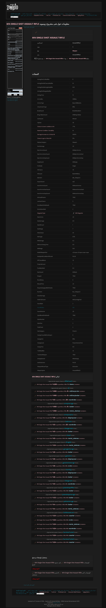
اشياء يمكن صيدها (70, 14)
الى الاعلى (31, 593)
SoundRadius (40, 307)
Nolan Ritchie (56, 603)
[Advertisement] (74, 6)
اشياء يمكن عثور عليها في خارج (55, 14)
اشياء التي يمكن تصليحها (40, 14)
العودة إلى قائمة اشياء (29, 27)
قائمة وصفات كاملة (27, 14)
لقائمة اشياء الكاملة (15, 14)
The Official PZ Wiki (91, 15)
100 (73, 307)
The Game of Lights (12, 100)
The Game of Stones (12, 99)
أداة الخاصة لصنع (15, 15)
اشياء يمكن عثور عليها (26, 15)
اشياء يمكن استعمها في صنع (83, 14)
